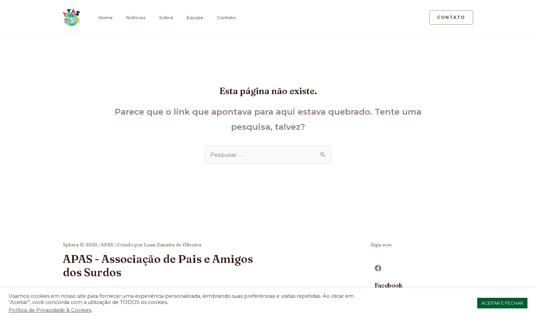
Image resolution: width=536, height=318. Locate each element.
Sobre (163, 17)
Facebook (389, 285)
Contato (221, 17)
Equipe (191, 17)
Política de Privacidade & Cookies (50, 310)
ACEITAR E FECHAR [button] (502, 303)
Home (104, 17)
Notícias (133, 17)
